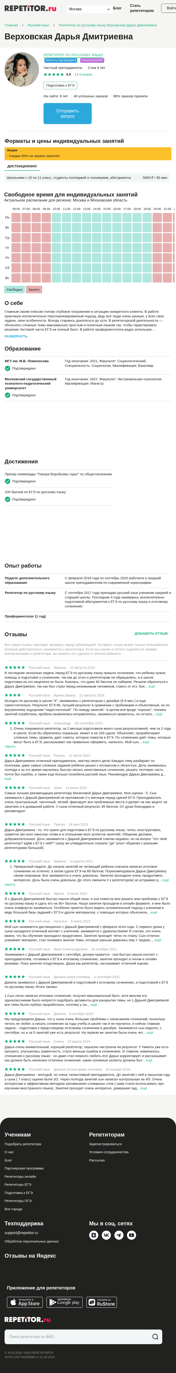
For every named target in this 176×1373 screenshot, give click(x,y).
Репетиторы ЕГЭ (18, 1184)
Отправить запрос (67, 113)
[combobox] (85, 9)
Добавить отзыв (151, 633)
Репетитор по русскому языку (73, 55)
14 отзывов (83, 74)
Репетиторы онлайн (20, 1176)
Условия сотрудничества (109, 1152)
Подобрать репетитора (23, 1144)
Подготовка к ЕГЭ (60, 85)
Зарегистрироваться (105, 1144)
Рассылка (97, 1160)
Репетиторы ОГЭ (18, 1201)
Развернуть (16, 336)
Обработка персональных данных (32, 1241)
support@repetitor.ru (21, 1233)
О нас (9, 1152)
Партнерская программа (24, 1168)
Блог (117, 8)
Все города (13, 1209)
